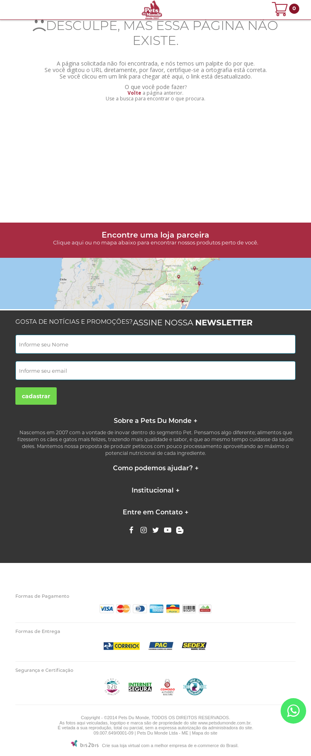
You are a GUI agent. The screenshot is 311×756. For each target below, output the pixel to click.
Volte (134, 92)
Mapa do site (204, 733)
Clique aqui (68, 242)
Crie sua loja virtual (121, 745)
